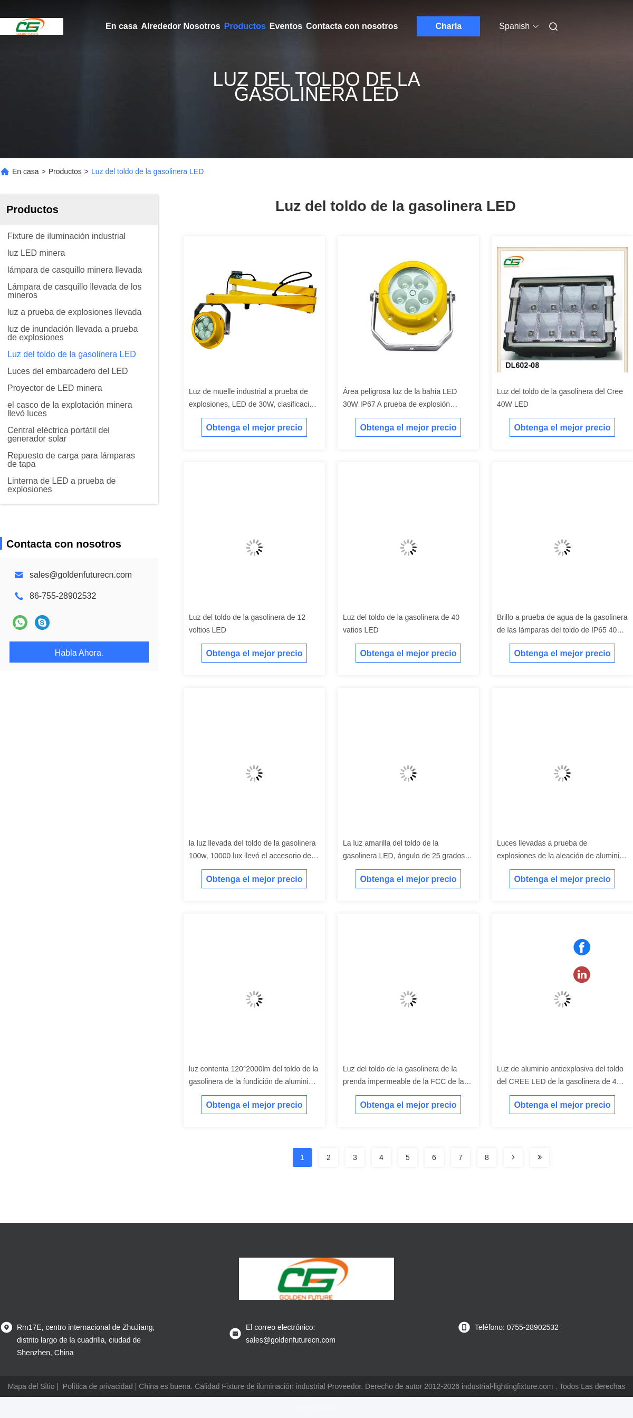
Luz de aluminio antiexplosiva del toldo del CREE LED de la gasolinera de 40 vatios (560, 1081)
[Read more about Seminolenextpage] (513, 1157)
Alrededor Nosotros (180, 26)
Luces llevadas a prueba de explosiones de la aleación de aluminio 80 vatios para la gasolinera (560, 856)
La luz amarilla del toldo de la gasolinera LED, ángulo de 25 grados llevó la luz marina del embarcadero (404, 856)
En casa (121, 26)
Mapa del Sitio (31, 1386)
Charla (448, 26)
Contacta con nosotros (352, 26)
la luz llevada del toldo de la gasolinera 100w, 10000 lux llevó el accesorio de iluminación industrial (252, 856)
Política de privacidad (98, 1386)
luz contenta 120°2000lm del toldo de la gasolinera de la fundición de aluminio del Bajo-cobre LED (253, 1081)
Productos (245, 26)
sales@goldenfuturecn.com (81, 574)
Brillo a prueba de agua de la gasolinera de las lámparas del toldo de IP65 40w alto (562, 630)
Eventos (286, 26)
